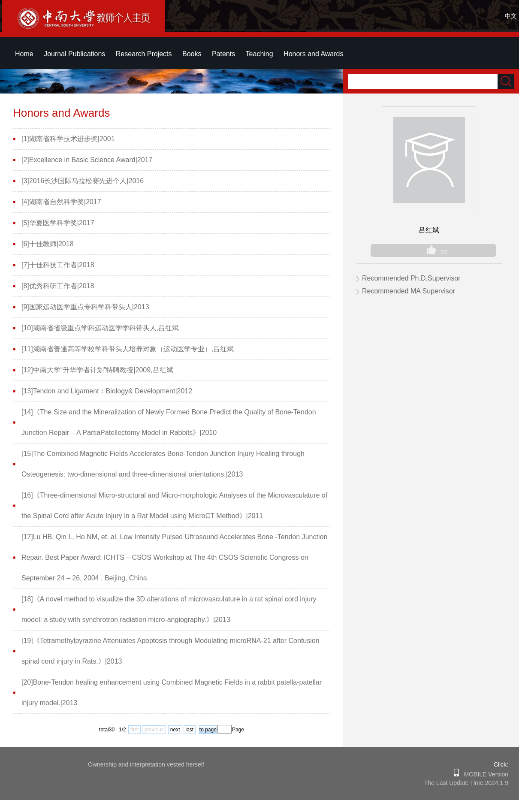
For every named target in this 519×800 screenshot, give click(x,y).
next (175, 730)
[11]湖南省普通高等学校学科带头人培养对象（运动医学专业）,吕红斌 (127, 349)
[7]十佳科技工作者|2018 (57, 265)
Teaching (259, 53)
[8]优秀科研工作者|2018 (57, 286)
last (190, 730)
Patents (223, 53)
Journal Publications (74, 53)
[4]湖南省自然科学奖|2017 (61, 201)
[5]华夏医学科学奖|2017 (57, 222)
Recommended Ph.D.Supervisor (411, 278)
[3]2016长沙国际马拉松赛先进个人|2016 (82, 180)
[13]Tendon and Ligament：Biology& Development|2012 (106, 391)
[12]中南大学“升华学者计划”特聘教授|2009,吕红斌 (97, 370)
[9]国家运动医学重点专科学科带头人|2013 (85, 307)
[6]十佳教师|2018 (47, 244)
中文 (511, 15)
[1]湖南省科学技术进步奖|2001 (68, 138)
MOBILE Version (483, 774)
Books (191, 53)
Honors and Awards (313, 53)
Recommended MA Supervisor (408, 291)
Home (24, 53)
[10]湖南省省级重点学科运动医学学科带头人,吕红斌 (100, 328)
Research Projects (144, 53)
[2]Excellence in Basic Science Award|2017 (86, 159)
